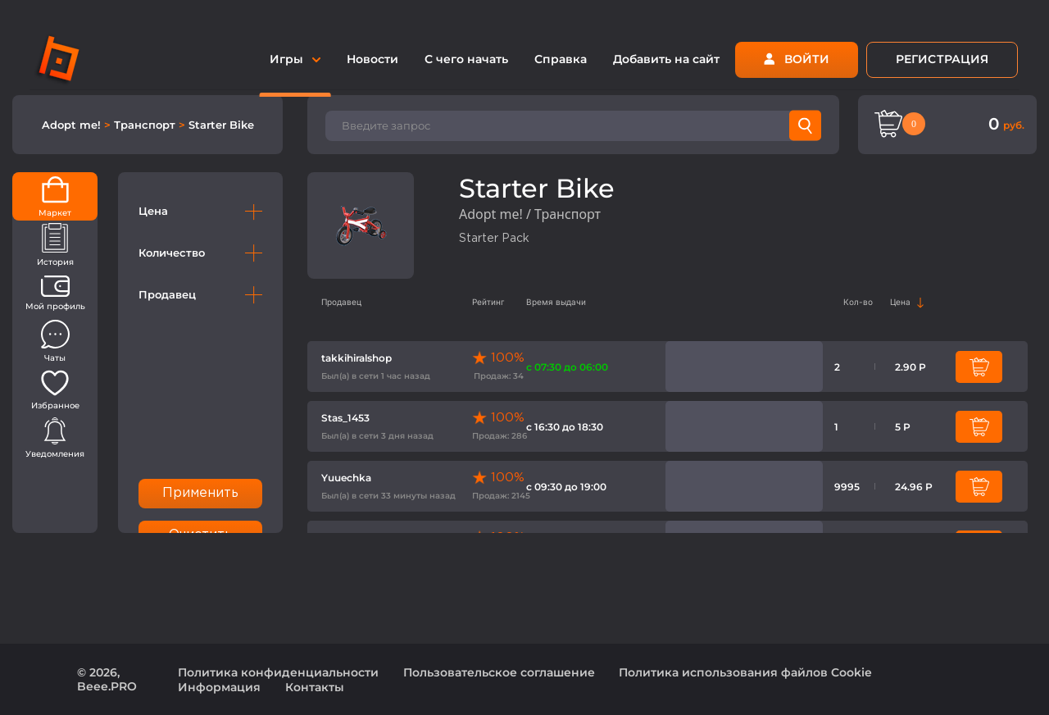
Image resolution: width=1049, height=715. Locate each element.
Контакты (314, 687)
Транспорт (146, 124)
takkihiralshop (356, 358)
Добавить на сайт (666, 59)
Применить (200, 493)
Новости (372, 59)
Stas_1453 (345, 418)
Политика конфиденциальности (278, 672)
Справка (560, 59)
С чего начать (466, 59)
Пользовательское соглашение (499, 672)
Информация (219, 687)
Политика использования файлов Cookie (745, 672)
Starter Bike (221, 124)
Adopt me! (73, 124)
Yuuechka (346, 477)
